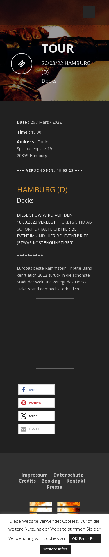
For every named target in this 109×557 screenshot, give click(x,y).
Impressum (35, 475)
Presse (54, 487)
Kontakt (76, 481)
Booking (51, 481)
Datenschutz (68, 475)
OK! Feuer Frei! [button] (84, 538)
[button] (36, 389)
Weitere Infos (55, 548)
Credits (27, 481)
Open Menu (89, 12)
